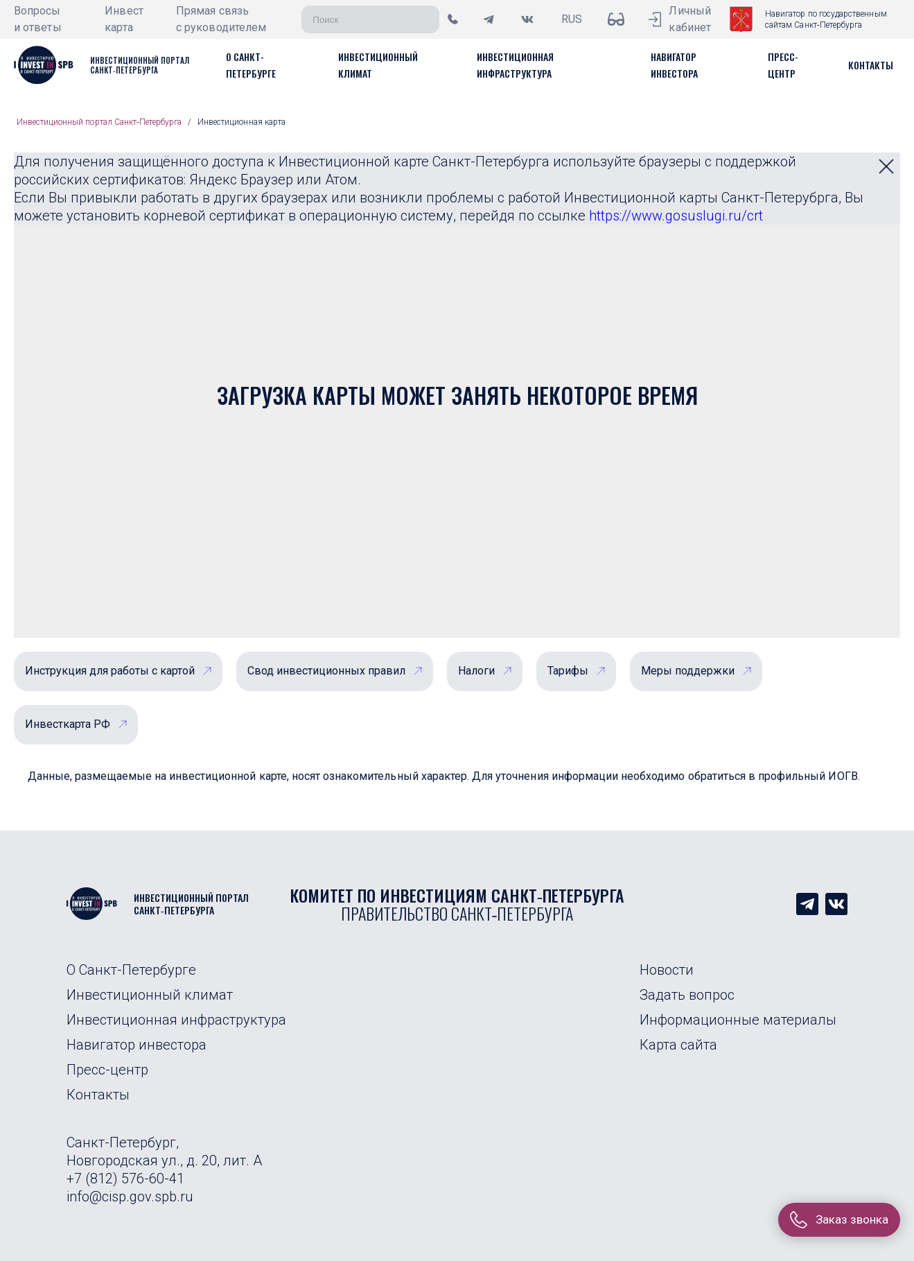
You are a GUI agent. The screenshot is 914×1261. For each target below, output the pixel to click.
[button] (870, 65)
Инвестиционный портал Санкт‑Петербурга (99, 122)
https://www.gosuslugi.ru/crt (676, 215)
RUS (571, 19)
